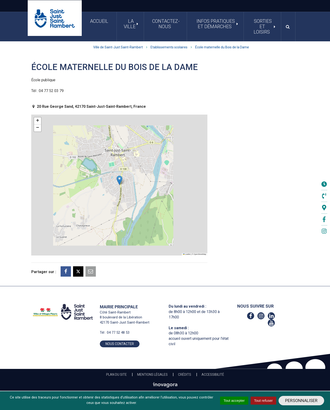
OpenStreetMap (200, 254)
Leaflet (186, 254)
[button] (119, 180)
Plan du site (116, 374)
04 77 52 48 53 (118, 332)
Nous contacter (119, 344)
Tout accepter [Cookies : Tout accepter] (234, 400)
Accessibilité (213, 374)
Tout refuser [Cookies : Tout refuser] (263, 400)
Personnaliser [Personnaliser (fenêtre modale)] (301, 400)
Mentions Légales (152, 374)
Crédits (184, 374)
